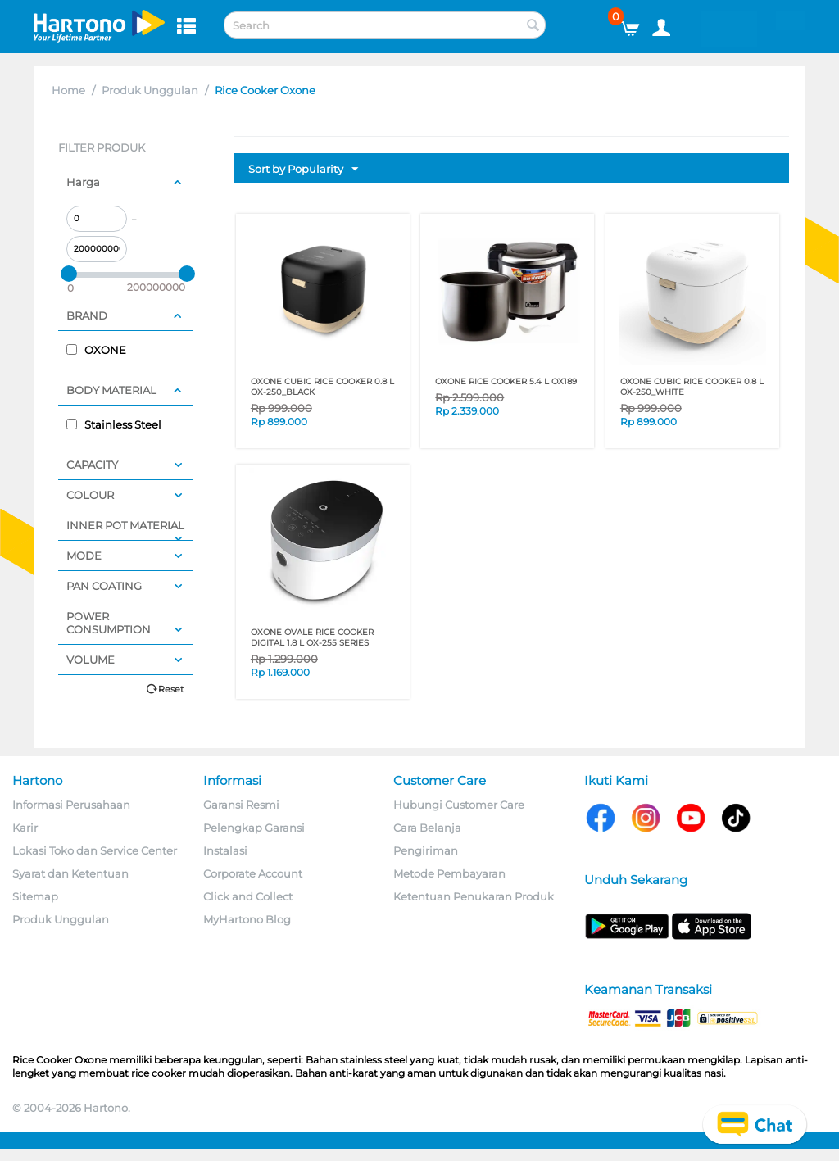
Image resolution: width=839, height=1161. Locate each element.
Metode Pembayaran (449, 873)
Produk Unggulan (150, 90)
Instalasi (225, 850)
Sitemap (35, 896)
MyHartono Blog (247, 919)
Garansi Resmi (241, 804)
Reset (171, 689)
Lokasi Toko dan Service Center (94, 850)
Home (68, 90)
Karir (25, 827)
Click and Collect (248, 896)
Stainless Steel (113, 424)
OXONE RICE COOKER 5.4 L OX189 (506, 381)
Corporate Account (252, 873)
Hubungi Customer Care (458, 804)
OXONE (96, 349)
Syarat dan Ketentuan (70, 873)
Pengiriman (425, 850)
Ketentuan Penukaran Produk (473, 896)
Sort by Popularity (303, 169)
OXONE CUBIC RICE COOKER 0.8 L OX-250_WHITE (692, 386)
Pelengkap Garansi (254, 827)
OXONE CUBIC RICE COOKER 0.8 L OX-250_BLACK (322, 386)
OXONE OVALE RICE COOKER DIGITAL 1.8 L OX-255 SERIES (312, 637)
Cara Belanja (427, 827)
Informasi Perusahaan (71, 804)
